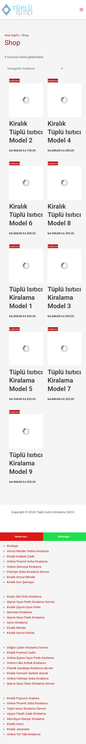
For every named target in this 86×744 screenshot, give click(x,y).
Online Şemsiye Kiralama (24, 566)
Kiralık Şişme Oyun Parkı (24, 607)
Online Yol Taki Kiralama (23, 734)
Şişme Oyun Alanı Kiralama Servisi (30, 683)
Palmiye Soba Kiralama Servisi (28, 571)
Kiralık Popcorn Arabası (23, 698)
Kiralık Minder (16, 627)
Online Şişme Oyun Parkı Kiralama (30, 658)
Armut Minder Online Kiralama (28, 551)
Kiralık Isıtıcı (15, 724)
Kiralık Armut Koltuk (20, 633)
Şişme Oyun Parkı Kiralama (25, 617)
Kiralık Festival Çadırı (21, 652)
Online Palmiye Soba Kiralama (28, 678)
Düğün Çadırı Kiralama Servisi (27, 647)
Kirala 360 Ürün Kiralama (24, 596)
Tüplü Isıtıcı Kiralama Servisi (26, 708)
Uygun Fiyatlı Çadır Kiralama (26, 713)
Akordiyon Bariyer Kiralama (25, 719)
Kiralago (12, 546)
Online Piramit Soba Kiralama (27, 561)
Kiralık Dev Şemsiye (20, 582)
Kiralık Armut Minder (21, 577)
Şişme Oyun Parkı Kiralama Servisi (31, 602)
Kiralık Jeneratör (18, 729)
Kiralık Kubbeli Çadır (21, 556)
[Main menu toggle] (81, 9)
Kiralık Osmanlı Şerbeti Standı (27, 673)
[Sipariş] (34, 68)
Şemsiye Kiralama (19, 612)
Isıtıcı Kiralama (17, 622)
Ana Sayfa (12, 35)
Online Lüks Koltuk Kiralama (26, 663)
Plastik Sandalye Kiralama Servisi (30, 668)
